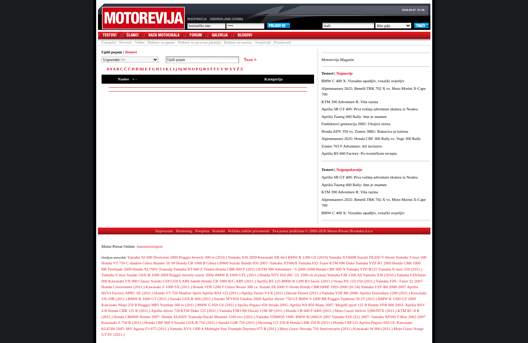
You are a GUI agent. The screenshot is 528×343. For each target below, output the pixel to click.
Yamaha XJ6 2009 (242, 257)
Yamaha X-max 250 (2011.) (400, 269)
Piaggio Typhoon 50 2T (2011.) (352, 298)
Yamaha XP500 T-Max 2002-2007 (398, 317)
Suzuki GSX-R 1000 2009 (147, 275)
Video (139, 42)
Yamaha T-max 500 (410, 257)
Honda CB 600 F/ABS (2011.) (310, 310)
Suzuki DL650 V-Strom (376, 257)
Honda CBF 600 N (330, 269)
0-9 (109, 69)
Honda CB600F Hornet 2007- (137, 317)
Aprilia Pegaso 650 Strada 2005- (263, 305)
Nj (180, 69)
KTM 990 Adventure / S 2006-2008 (286, 269)
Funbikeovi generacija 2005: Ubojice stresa (356, 124)
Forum (193, 35)
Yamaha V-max (114, 275)
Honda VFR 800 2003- (386, 305)
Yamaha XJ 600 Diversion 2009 (152, 257)
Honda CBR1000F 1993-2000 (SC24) (330, 287)
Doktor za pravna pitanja (199, 42)
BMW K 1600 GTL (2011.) (237, 275)
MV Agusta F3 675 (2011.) (147, 328)
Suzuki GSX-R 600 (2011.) (191, 298)
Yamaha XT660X (283, 263)
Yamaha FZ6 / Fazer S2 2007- (400, 281)
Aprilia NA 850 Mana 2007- (312, 305)
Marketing (184, 231)
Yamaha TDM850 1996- (275, 317)
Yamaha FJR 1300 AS (344, 275)
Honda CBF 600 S (158, 322)
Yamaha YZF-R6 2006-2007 (383, 287)
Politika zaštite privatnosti (248, 231)
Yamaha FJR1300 (233, 310)
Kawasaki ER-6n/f (272, 257)
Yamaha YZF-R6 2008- (340, 293)
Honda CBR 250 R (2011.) (311, 322)
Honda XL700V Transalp (152, 269)
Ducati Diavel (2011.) (303, 293)
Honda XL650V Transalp (182, 317)
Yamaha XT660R (343, 257)
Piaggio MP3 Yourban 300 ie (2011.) (167, 305)
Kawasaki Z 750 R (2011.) (123, 322)
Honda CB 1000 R (191, 263)
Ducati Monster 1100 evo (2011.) (229, 317)
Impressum (164, 231)
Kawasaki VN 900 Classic (129, 281)
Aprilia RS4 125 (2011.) (221, 293)
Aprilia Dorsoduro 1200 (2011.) (384, 293)
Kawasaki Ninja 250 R (120, 305)
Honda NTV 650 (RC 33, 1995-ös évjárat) (292, 275)
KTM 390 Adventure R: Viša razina (350, 102)
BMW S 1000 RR (313, 298)
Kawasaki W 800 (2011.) (373, 328)
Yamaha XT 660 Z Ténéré (194, 269)
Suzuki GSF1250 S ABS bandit (176, 281)
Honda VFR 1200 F (208, 287)
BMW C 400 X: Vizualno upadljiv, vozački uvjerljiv (363, 81)
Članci (129, 35)
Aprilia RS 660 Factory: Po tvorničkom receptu (359, 153)
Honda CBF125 (345, 322)
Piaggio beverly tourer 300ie (191, 275)
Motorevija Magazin (338, 59)
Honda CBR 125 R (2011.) (129, 310)
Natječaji (263, 42)
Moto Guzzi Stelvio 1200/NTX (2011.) (366, 310)
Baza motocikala (161, 35)
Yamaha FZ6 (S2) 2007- (351, 317)
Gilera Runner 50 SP (159, 263)
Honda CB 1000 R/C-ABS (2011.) (228, 281)
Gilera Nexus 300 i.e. (242, 287)
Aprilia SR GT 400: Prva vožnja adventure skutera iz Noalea (370, 109)
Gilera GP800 (217, 263)
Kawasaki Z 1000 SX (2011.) (169, 287)
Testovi (106, 35)
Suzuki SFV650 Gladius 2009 (237, 298)
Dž (141, 69)
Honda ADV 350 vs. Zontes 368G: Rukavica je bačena (365, 131)
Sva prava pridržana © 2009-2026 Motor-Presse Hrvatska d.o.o (322, 231)
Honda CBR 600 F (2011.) (236, 269)
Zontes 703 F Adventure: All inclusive (352, 146)
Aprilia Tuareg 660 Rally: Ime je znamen (354, 116)
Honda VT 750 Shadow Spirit (177, 293)
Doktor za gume (161, 42)
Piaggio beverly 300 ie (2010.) (203, 257)
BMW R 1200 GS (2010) (308, 257)
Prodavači (282, 42)
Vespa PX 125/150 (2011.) (354, 281)
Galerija (217, 35)
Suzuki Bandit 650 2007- (249, 263)
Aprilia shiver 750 (165, 310)
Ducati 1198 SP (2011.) (266, 310)
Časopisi (109, 42)
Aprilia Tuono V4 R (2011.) (263, 293)
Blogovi (242, 35)
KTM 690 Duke (341, 263)
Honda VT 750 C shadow (122, 263)
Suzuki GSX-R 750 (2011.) (196, 322)
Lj (175, 69)
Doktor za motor (238, 42)
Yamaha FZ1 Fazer (313, 263)
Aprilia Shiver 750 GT (280, 298)
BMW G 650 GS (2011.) (216, 305)
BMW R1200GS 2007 (313, 317)
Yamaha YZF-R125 (361, 269)
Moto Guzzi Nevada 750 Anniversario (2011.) (315, 328)
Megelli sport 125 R (351, 305)
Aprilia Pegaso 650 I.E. (377, 322)
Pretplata (202, 231)
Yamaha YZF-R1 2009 (373, 263)
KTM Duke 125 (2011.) (200, 310)
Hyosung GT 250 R (273, 322)
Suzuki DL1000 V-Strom (279, 287)
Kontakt (218, 231)
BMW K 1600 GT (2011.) (148, 298)
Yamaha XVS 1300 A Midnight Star (198, 328)
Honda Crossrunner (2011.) (123, 287)
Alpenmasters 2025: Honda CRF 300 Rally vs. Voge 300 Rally (371, 138)
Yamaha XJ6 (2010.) (379, 275)
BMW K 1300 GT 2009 (397, 298)
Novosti (125, 42)
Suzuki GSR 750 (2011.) (237, 322)
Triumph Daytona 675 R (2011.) (253, 328)
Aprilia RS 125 (269, 281)
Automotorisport (150, 246)
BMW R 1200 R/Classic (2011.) (306, 281)
